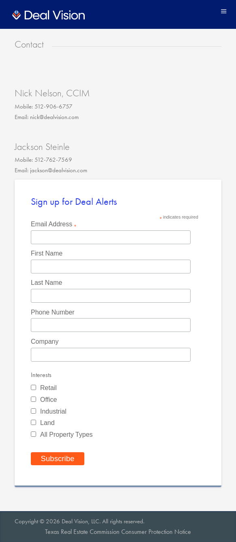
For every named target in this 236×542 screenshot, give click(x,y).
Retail (48, 387)
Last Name (46, 282)
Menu (224, 11)
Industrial (53, 411)
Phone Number (53, 312)
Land (47, 422)
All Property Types (66, 434)
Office (48, 399)
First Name (46, 253)
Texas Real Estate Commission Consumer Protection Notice (118, 531)
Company (44, 341)
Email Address (53, 225)
